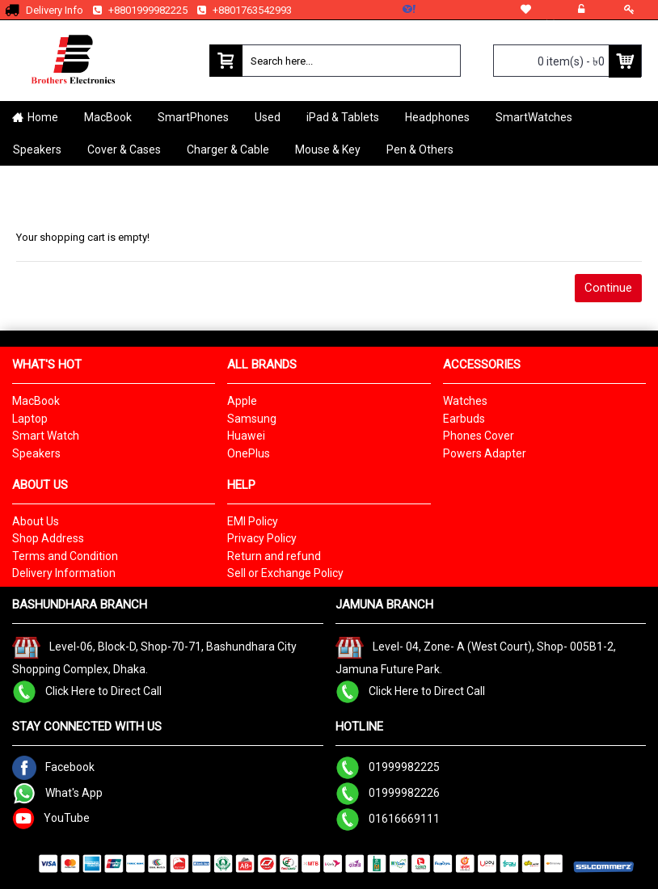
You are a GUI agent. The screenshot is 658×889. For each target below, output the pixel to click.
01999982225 (387, 766)
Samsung (251, 418)
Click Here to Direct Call (87, 690)
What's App (57, 792)
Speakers (36, 453)
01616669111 (387, 817)
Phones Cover (478, 435)
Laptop (30, 418)
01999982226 (387, 792)
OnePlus (248, 453)
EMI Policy (252, 521)
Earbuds (464, 418)
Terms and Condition (65, 556)
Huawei (246, 435)
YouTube (51, 817)
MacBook (36, 400)
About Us (35, 521)
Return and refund (274, 556)
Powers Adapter (484, 453)
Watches (465, 400)
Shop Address (48, 538)
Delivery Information (64, 573)
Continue (608, 287)
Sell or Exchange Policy (285, 573)
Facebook (53, 766)
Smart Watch (45, 435)
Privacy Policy (262, 538)
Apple (242, 400)
